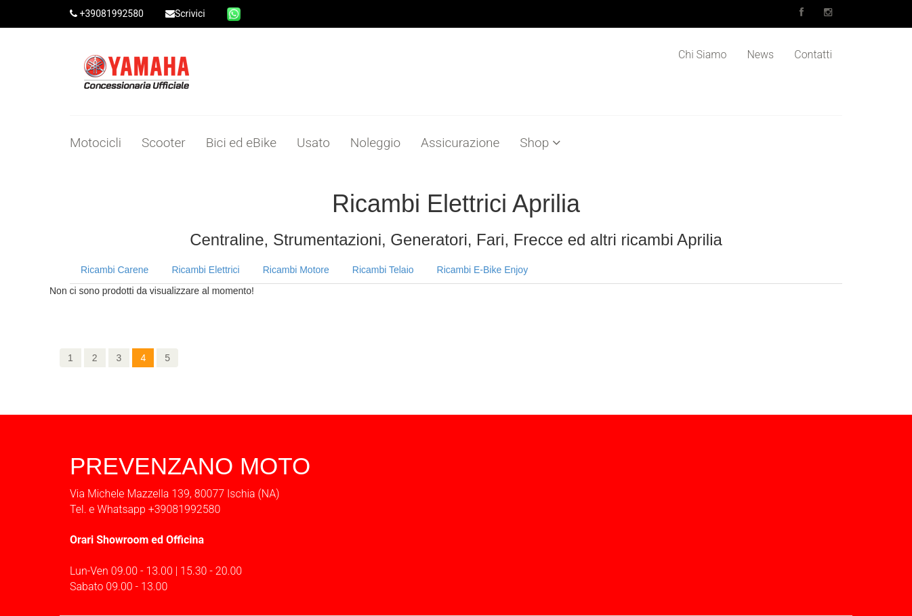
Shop (540, 143)
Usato (313, 143)
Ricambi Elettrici (205, 269)
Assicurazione (460, 143)
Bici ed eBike (241, 143)
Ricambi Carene (114, 269)
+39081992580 (107, 13)
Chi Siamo (702, 54)
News (760, 54)
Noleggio (375, 143)
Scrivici (185, 13)
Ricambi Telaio (383, 269)
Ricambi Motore (296, 269)
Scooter (164, 143)
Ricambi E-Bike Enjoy (482, 269)
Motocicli (95, 143)
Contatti (813, 54)
